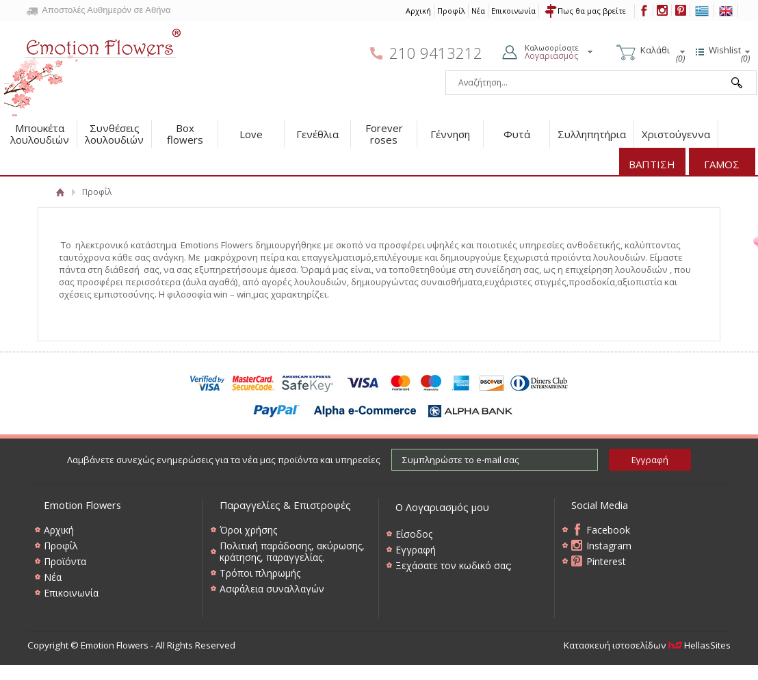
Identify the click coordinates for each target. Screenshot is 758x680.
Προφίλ (451, 10)
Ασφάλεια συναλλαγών (272, 588)
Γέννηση (450, 134)
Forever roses (384, 133)
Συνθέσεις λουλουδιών (114, 133)
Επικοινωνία (513, 10)
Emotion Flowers (93, 68)
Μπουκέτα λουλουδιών (39, 133)
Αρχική (418, 10)
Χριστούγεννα (676, 134)
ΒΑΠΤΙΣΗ (652, 164)
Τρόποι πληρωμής (260, 572)
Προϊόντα (65, 561)
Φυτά (517, 134)
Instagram (608, 545)
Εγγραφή (415, 549)
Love (251, 134)
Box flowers (185, 133)
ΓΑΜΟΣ (722, 164)
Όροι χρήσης (248, 529)
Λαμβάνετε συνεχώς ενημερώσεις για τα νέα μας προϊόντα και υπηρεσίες (223, 460)
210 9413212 (435, 53)
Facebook (608, 529)
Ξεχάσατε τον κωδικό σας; (453, 565)
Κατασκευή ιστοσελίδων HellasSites (647, 645)
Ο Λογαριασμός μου (442, 507)
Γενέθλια (317, 134)
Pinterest (606, 561)
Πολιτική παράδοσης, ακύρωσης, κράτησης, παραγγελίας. (292, 551)
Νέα (478, 10)
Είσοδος (413, 533)
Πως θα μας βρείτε (592, 10)
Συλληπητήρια (592, 134)
